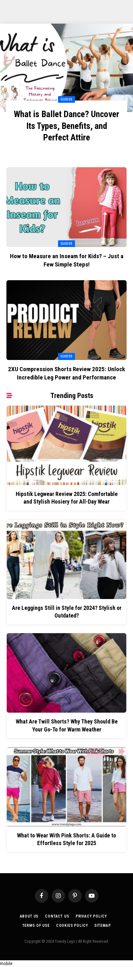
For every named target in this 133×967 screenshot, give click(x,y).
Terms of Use (36, 925)
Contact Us (57, 916)
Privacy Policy (91, 916)
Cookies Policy (72, 925)
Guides (67, 244)
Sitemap (102, 925)
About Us (29, 916)
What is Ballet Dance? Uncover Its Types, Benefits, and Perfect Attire (66, 126)
